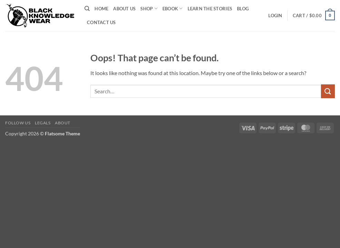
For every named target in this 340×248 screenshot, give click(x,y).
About (62, 122)
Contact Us (101, 22)
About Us (124, 8)
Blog (243, 8)
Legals (43, 122)
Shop (148, 8)
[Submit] (328, 91)
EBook (172, 8)
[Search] (87, 8)
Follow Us (18, 122)
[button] (275, 15)
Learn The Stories (210, 8)
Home (101, 8)
